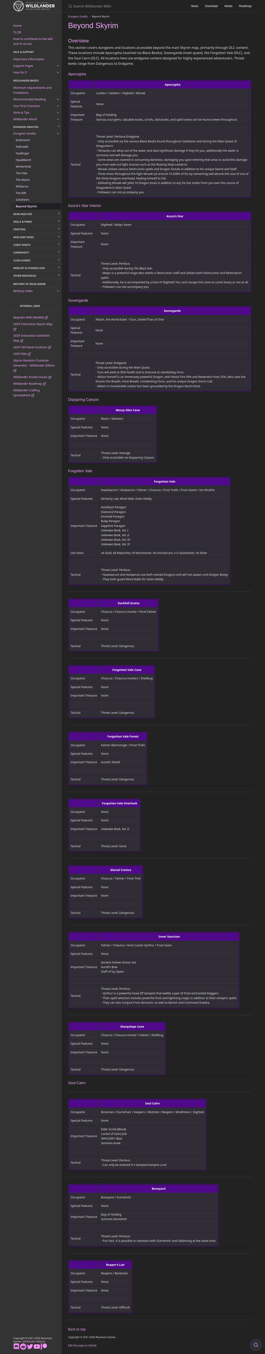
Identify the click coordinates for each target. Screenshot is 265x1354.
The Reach (23, 180)
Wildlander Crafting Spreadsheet (26, 392)
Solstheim (22, 200)
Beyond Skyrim (26, 206)
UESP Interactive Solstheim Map (31, 338)
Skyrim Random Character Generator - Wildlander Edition (34, 365)
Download (211, 6)
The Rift (21, 193)
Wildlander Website (34, 1341)
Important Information (28, 59)
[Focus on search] (256, 1345)
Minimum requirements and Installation (32, 90)
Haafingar (22, 153)
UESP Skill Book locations (32, 347)
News (194, 6)
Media (228, 6)
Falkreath (22, 147)
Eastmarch (23, 140)
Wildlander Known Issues (32, 377)
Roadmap (245, 6)
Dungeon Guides (24, 133)
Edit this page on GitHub (82, 1345)
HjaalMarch (23, 160)
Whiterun (22, 186)
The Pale (21, 173)
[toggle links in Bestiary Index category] (58, 291)
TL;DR (17, 32)
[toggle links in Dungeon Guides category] (58, 133)
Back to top (77, 1329)
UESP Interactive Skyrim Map (32, 326)
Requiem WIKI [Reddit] (30, 317)
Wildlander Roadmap (29, 384)
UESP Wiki (22, 354)
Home (17, 26)
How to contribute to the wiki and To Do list (33, 41)
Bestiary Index (23, 291)
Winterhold (23, 166)
